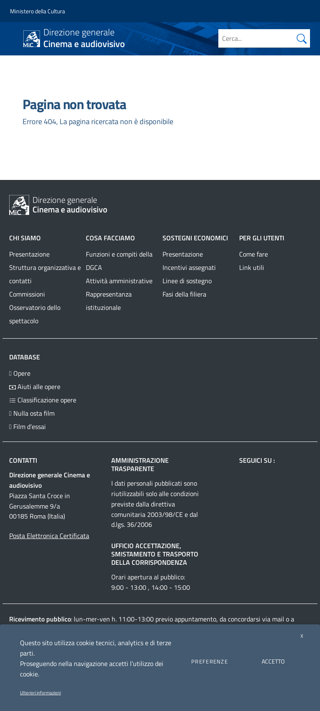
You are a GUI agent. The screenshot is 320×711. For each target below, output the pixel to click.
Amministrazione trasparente (140, 464)
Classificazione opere (42, 400)
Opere (19, 373)
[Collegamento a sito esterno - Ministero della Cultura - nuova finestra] (37, 11)
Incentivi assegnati (189, 267)
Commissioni (27, 294)
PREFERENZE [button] (209, 661)
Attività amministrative (119, 281)
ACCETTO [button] (273, 661)
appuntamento (195, 619)
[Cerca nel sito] (301, 38)
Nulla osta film (32, 413)
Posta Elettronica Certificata (49, 536)
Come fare (253, 254)
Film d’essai (27, 427)
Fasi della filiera (184, 294)
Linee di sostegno (187, 281)
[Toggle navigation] (14, 38)
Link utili (251, 267)
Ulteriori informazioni (40, 692)
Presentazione (29, 254)
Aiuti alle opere (34, 387)
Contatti (23, 460)
